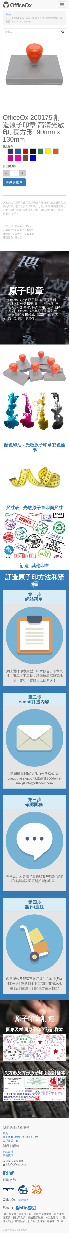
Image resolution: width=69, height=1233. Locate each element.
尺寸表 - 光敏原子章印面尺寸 (34, 507)
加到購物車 (14, 182)
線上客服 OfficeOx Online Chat (20, 1136)
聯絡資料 (8, 1151)
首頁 (5, 1133)
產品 (8, 14)
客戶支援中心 (10, 1140)
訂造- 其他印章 (34, 565)
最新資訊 (8, 1155)
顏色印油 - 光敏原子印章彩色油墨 (34, 447)
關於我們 (23, 1200)
